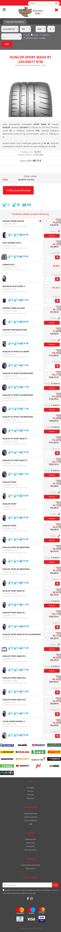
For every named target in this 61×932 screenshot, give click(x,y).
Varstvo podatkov (30, 817)
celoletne (44, 35)
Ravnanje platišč (30, 850)
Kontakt (30, 795)
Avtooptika (30, 846)
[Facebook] (28, 898)
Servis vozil (30, 843)
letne (27, 35)
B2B (30, 824)
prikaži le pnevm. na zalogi (35, 38)
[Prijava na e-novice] (55, 885)
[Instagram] (31, 898)
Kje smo (31, 791)
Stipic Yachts (30, 868)
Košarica (55, 10)
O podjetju (31, 787)
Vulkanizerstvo (30, 839)
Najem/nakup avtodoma (30, 865)
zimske (34, 35)
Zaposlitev (30, 798)
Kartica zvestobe (30, 820)
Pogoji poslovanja (30, 813)
